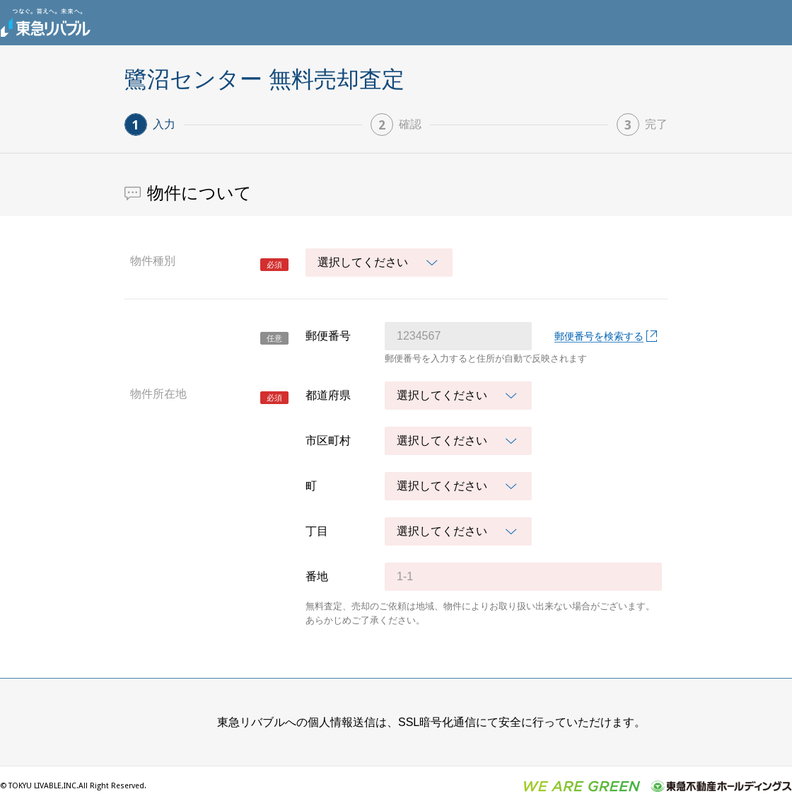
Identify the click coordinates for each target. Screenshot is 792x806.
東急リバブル (45, 22)
